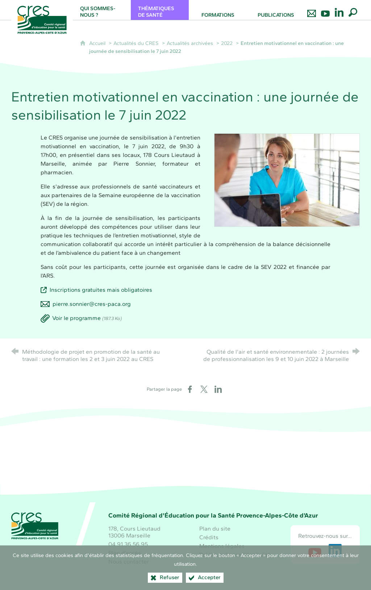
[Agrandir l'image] (287, 179)
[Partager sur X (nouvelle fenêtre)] (204, 389)
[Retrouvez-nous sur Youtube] (325, 10)
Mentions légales (222, 546)
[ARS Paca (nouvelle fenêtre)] (239, 465)
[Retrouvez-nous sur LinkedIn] (339, 10)
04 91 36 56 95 (128, 544)
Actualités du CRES (136, 43)
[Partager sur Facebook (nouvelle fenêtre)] (190, 389)
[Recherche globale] (353, 10)
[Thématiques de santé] (160, 10)
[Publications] (276, 10)
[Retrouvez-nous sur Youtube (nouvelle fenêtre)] (314, 550)
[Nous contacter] (311, 10)
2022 (227, 43)
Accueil (98, 43)
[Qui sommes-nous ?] (102, 10)
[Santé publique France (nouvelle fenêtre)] (185, 465)
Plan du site (214, 528)
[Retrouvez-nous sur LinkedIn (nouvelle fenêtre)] (335, 550)
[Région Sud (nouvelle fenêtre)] (131, 465)
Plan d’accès (124, 552)
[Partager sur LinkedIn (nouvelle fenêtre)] (218, 389)
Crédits (208, 537)
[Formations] (218, 10)
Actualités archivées (190, 43)
